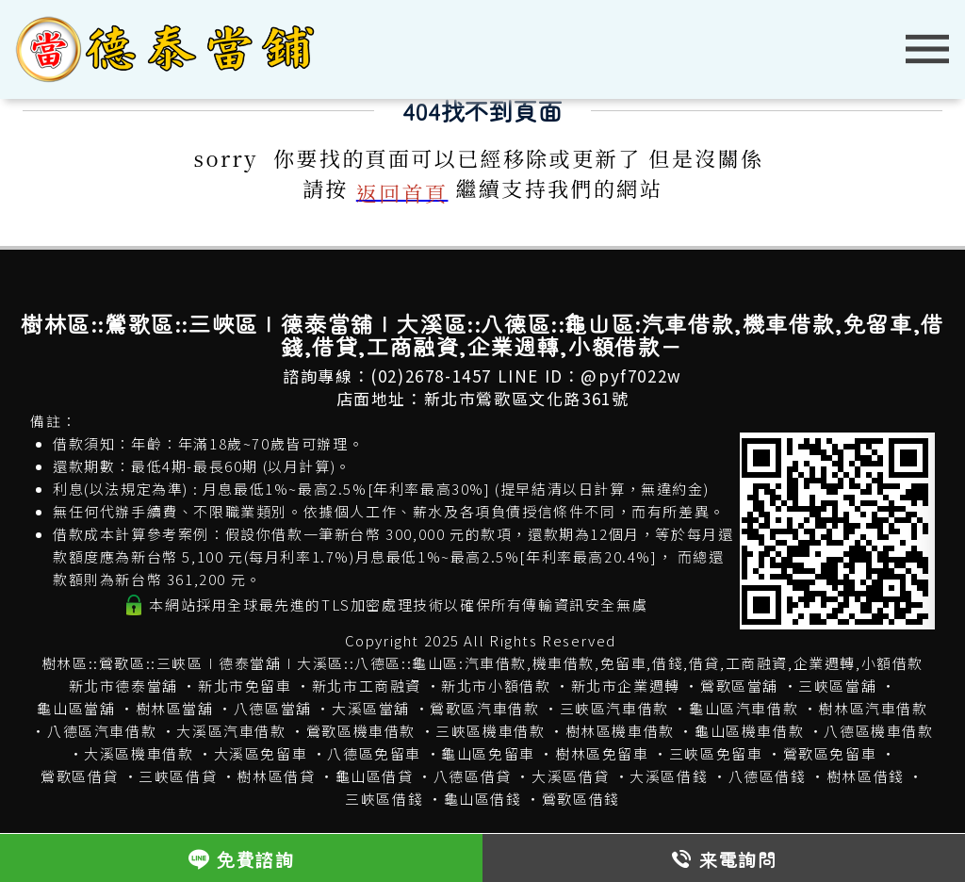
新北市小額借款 (495, 685)
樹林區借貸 (276, 776)
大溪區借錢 (669, 776)
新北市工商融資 (366, 685)
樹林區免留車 (602, 753)
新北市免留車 (245, 685)
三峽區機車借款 (490, 731)
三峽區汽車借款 (614, 708)
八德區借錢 (767, 776)
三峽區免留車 (716, 753)
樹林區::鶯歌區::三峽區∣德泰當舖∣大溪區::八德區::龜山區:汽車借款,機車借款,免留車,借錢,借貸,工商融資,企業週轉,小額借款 (482, 663)
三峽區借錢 (384, 798)
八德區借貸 (472, 776)
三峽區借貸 (178, 776)
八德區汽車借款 (101, 731)
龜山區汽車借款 (743, 708)
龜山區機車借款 (749, 731)
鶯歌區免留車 (830, 753)
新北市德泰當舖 (123, 685)
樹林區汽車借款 (872, 708)
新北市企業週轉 (625, 685)
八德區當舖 (273, 708)
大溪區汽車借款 (231, 731)
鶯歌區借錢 (581, 798)
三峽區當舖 (837, 685)
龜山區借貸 (374, 776)
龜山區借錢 (483, 798)
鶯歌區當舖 (739, 685)
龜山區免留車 (488, 753)
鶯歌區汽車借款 (484, 708)
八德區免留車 (374, 753)
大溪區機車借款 (138, 753)
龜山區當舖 (76, 708)
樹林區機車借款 (620, 731)
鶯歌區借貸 (80, 776)
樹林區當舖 (175, 708)
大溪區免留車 (261, 753)
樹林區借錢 (865, 776)
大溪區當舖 (371, 708)
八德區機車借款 (878, 731)
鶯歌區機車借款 (361, 731)
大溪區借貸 (571, 776)
